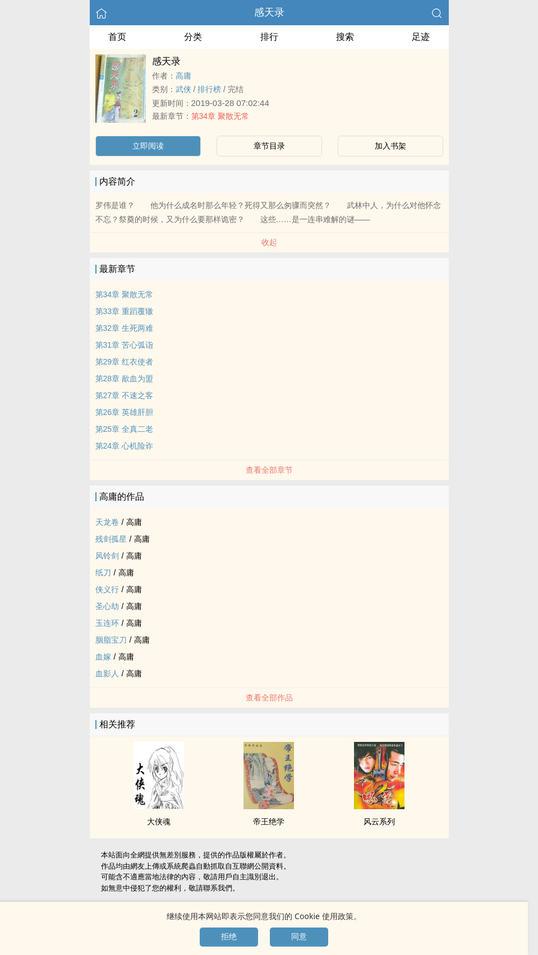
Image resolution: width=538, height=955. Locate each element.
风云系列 (379, 821)
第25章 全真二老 (124, 429)
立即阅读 (148, 145)
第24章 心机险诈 (124, 445)
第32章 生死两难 (124, 328)
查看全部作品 (269, 697)
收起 (269, 242)
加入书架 (390, 145)
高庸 (183, 75)
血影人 (107, 673)
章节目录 (269, 145)
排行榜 (209, 89)
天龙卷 (107, 522)
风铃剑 (107, 555)
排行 (269, 36)
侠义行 (107, 589)
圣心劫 (107, 606)
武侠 (183, 89)
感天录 (269, 12)
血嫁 (103, 656)
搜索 (345, 36)
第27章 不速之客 (124, 395)
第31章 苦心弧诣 (124, 344)
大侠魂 (159, 821)
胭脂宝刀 (111, 639)
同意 (299, 936)
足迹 (421, 36)
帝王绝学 (268, 821)
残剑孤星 (111, 538)
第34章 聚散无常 (220, 116)
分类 (193, 36)
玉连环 (107, 623)
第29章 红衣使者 (124, 361)
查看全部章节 (269, 469)
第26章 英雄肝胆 (124, 412)
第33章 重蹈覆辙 (124, 311)
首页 (117, 36)
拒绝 (229, 936)
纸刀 (103, 572)
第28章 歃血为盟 (124, 378)
